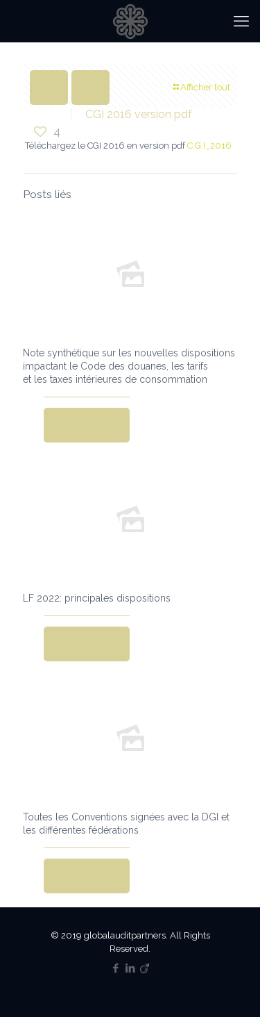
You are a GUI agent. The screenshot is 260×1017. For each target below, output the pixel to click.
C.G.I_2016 (209, 145)
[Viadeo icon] (144, 968)
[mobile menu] (241, 21)
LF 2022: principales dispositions (97, 598)
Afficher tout (200, 87)
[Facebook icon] (115, 968)
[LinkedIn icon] (130, 968)
